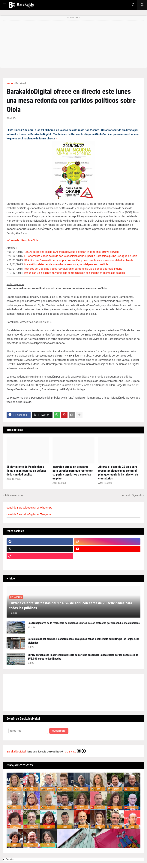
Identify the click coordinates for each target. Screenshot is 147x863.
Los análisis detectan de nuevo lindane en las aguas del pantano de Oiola (66, 264)
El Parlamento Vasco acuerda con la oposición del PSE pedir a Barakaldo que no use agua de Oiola (80, 255)
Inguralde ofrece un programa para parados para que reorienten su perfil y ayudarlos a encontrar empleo (72, 472)
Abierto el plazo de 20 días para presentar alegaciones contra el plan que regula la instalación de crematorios (118, 472)
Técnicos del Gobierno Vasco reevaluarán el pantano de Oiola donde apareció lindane (73, 268)
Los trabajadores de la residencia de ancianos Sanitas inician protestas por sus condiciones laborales (84, 623)
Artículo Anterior (14, 495)
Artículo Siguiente (132, 495)
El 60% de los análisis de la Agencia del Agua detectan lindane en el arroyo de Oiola (72, 251)
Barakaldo (21, 83)
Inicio (10, 83)
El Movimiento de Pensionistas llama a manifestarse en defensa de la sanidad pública (26, 470)
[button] (4, 5)
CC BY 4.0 (75, 751)
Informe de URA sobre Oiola (22, 240)
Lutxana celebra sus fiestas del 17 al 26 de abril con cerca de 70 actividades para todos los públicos (70, 605)
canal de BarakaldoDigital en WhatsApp (29, 507)
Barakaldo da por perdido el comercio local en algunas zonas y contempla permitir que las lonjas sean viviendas (83, 640)
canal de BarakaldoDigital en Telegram (29, 514)
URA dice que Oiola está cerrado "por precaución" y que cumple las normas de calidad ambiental (79, 260)
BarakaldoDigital (16, 751)
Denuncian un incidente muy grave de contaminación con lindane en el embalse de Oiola (74, 272)
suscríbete (58, 730)
